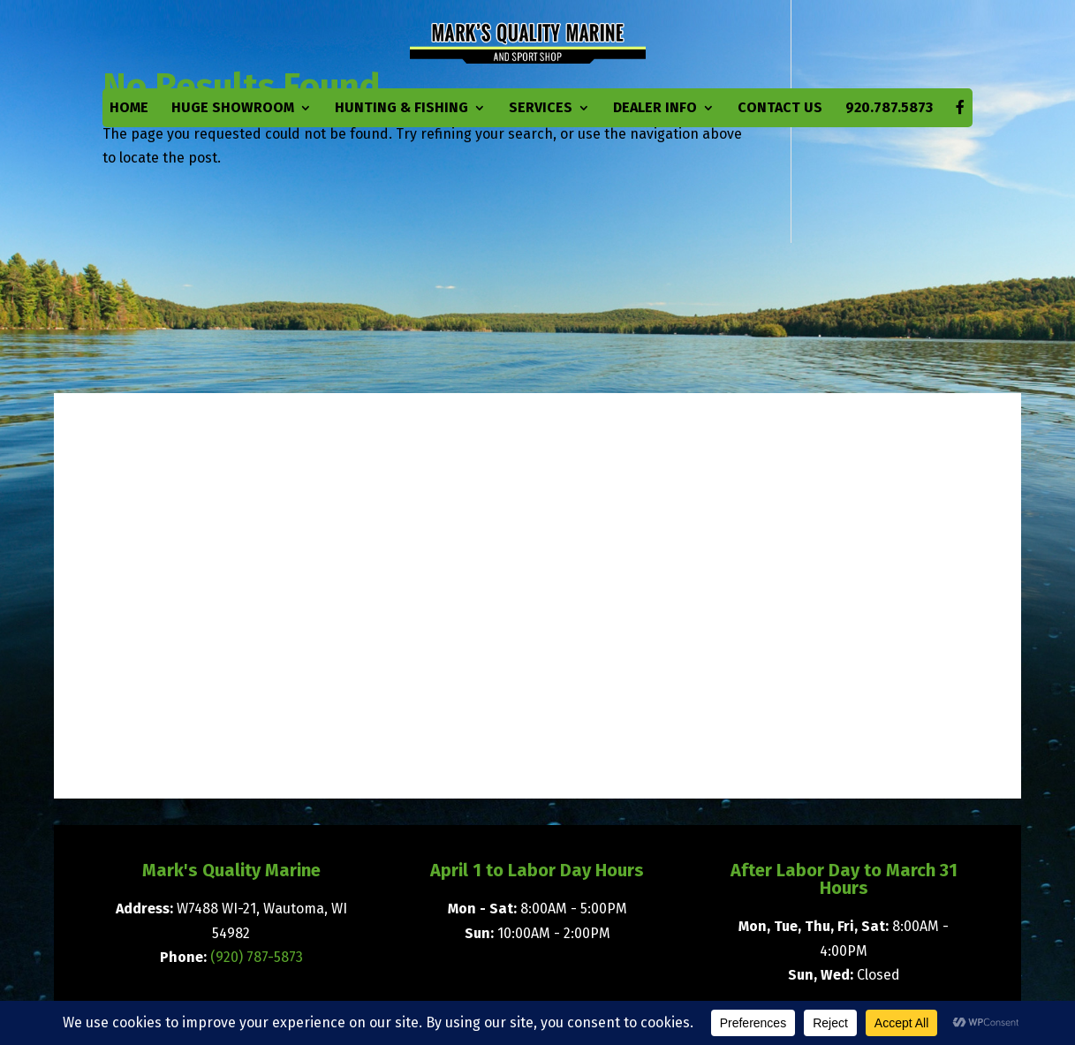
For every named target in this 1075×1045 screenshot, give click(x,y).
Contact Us (780, 109)
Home (129, 109)
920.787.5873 (889, 109)
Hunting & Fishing (401, 109)
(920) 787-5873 (256, 957)
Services (540, 109)
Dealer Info (655, 109)
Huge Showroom (232, 109)
